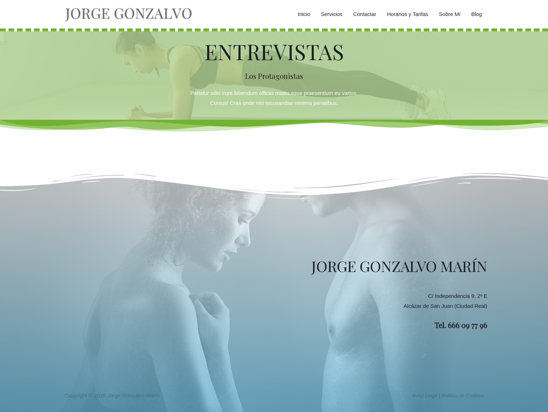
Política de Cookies (461, 395)
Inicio (304, 14)
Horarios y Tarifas (407, 14)
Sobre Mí (450, 14)
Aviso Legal (420, 395)
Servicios (332, 14)
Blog (476, 14)
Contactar (364, 14)
